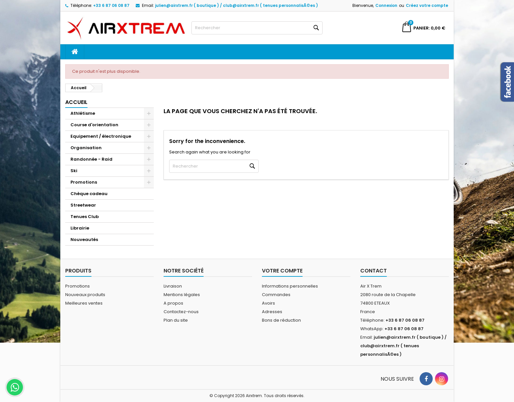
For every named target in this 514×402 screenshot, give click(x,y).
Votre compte (282, 270)
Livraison (173, 286)
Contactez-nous (181, 312)
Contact (373, 270)
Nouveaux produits (85, 294)
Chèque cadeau (89, 194)
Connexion (386, 5)
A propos (173, 303)
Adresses (272, 312)
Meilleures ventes (84, 303)
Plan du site (176, 320)
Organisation (86, 148)
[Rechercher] (257, 27)
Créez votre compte (427, 5)
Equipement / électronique (100, 136)
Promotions (83, 182)
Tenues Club (84, 216)
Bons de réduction (281, 320)
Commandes (276, 294)
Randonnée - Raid (91, 159)
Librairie (79, 228)
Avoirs (268, 303)
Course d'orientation (94, 125)
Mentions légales (182, 294)
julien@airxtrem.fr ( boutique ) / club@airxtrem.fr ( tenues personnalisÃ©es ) (236, 5)
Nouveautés (84, 239)
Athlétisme (82, 113)
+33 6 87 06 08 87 (111, 5)
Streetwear (83, 205)
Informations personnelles (290, 286)
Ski (73, 171)
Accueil (76, 102)
